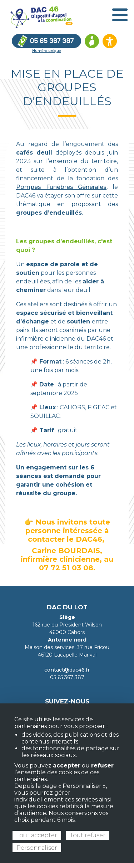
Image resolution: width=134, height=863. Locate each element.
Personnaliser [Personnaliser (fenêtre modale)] (36, 847)
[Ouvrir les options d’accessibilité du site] (110, 41)
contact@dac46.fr (67, 670)
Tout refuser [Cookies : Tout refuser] (87, 835)
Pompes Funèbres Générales (61, 187)
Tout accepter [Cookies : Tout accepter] (36, 835)
